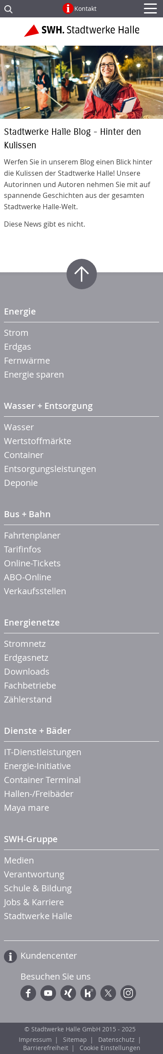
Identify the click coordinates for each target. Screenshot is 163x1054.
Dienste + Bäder (37, 730)
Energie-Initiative (37, 766)
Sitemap (75, 1039)
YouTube (48, 993)
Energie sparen (34, 374)
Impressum (35, 1039)
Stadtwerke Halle (38, 916)
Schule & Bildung (38, 888)
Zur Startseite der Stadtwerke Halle (81, 33)
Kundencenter (48, 955)
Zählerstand (28, 699)
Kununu (88, 993)
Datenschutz (116, 1039)
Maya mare (26, 807)
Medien (19, 860)
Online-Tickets (32, 563)
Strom (16, 332)
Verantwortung (34, 874)
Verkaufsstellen (35, 591)
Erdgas (17, 346)
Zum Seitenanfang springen (82, 274)
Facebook (28, 993)
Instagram (128, 993)
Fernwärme (27, 360)
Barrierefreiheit (45, 1048)
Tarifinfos (22, 549)
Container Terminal (42, 780)
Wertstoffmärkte (37, 441)
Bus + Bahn (27, 514)
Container (23, 455)
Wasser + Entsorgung (48, 406)
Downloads (27, 671)
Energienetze (32, 622)
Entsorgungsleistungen (50, 469)
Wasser (19, 427)
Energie (20, 311)
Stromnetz (25, 643)
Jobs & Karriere (34, 902)
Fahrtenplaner (32, 535)
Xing (68, 993)
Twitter (108, 993)
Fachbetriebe (30, 685)
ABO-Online (27, 577)
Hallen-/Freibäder (38, 794)
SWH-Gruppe (31, 839)
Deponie (21, 483)
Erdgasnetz (26, 657)
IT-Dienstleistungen (42, 752)
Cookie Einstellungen (110, 1048)
